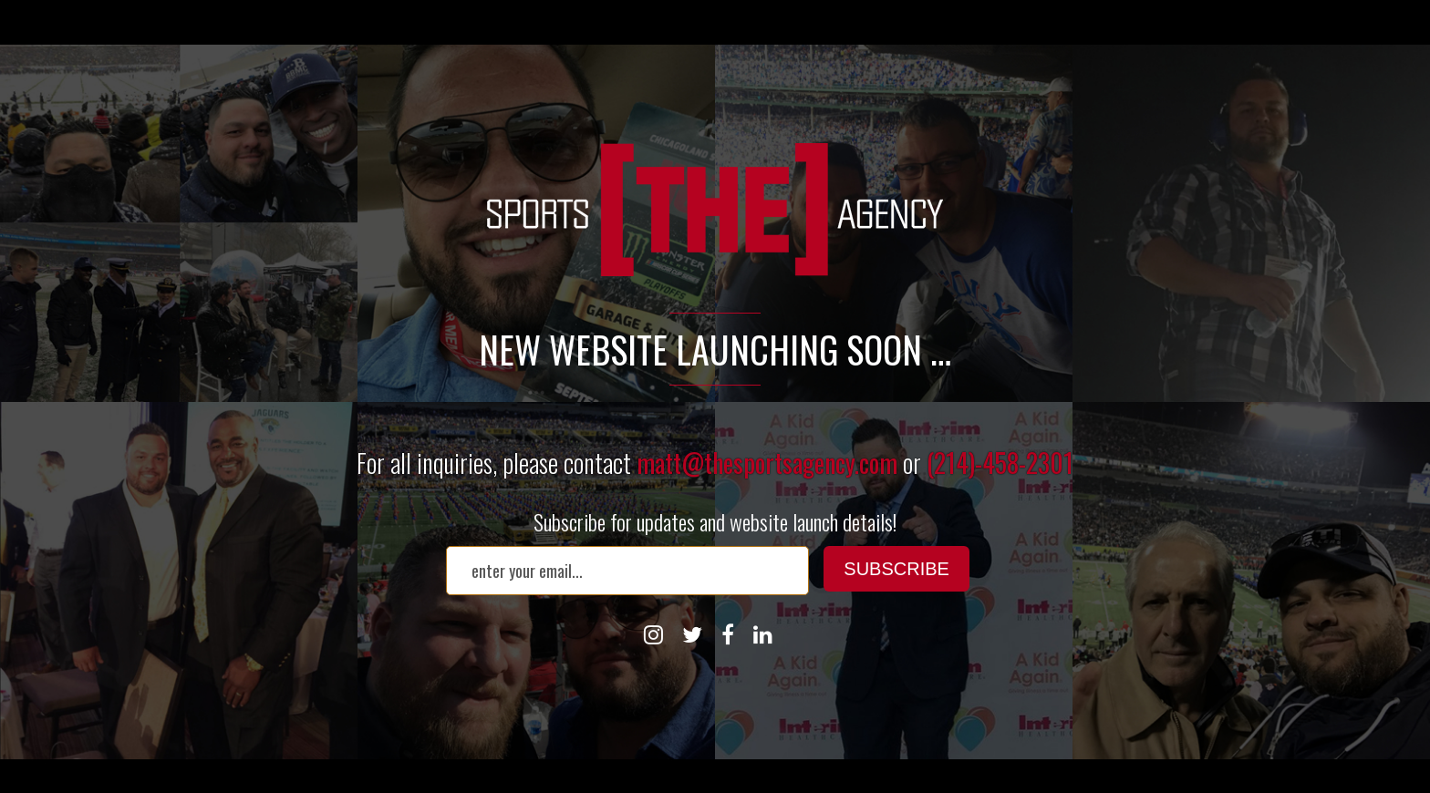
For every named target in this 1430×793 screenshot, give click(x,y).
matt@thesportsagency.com (767, 462)
